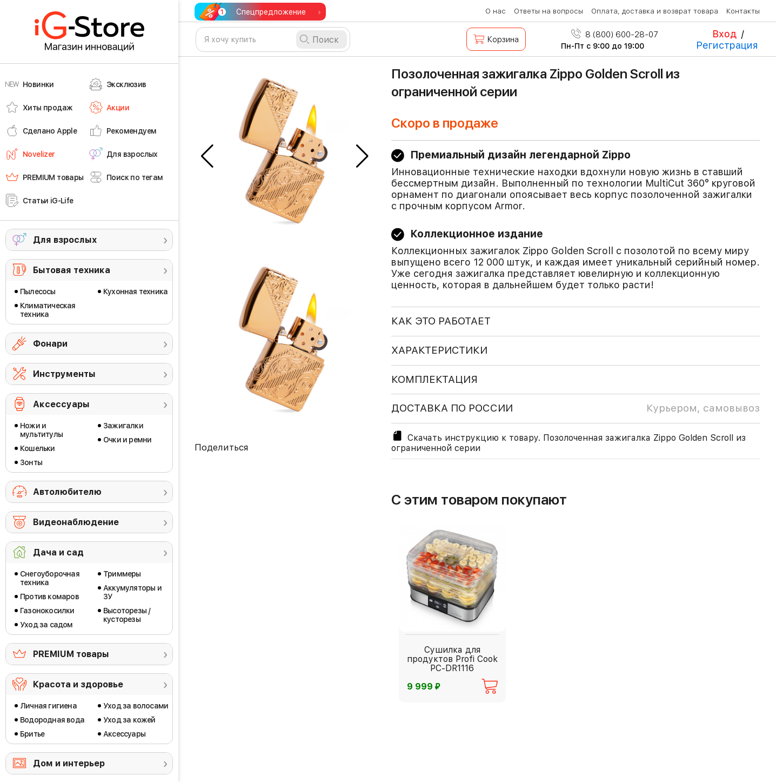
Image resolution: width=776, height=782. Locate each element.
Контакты (743, 11)
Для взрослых (65, 240)
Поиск (325, 40)
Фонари (50, 344)
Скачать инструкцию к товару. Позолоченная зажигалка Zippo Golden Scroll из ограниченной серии (568, 441)
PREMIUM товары (71, 654)
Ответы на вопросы (548, 11)
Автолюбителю (67, 492)
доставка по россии (575, 408)
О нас (495, 11)
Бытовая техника (71, 270)
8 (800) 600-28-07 (614, 34)
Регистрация (727, 45)
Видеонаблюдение (76, 522)
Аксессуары (61, 404)
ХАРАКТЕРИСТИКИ (439, 350)
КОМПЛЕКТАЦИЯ (434, 379)
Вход (724, 33)
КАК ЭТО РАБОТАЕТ (441, 321)
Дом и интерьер (69, 763)
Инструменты (64, 374)
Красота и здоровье (78, 684)
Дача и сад (58, 552)
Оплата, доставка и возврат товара (654, 11)
